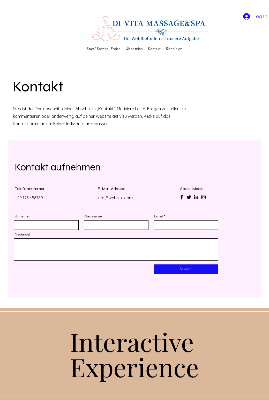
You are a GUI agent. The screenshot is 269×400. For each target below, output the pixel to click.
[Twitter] (189, 197)
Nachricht (22, 234)
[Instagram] (203, 197)
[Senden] (186, 269)
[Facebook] (182, 197)
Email (158, 216)
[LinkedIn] (196, 197)
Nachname (93, 216)
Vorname (21, 216)
